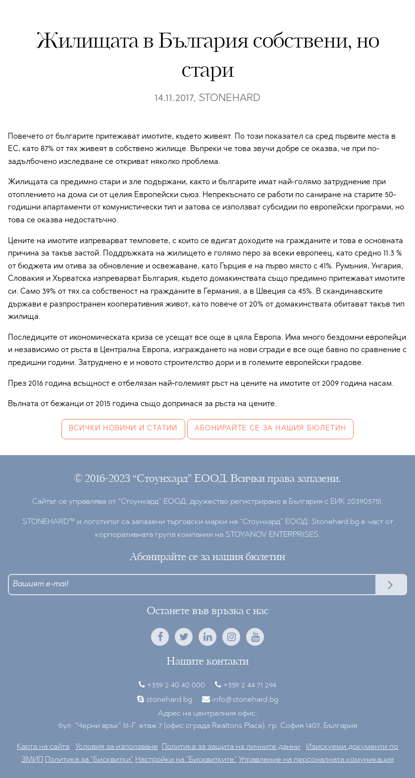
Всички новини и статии (123, 428)
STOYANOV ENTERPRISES (271, 535)
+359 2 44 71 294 (249, 685)
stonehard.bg (169, 700)
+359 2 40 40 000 (176, 685)
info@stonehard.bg (245, 700)
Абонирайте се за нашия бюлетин (270, 428)
